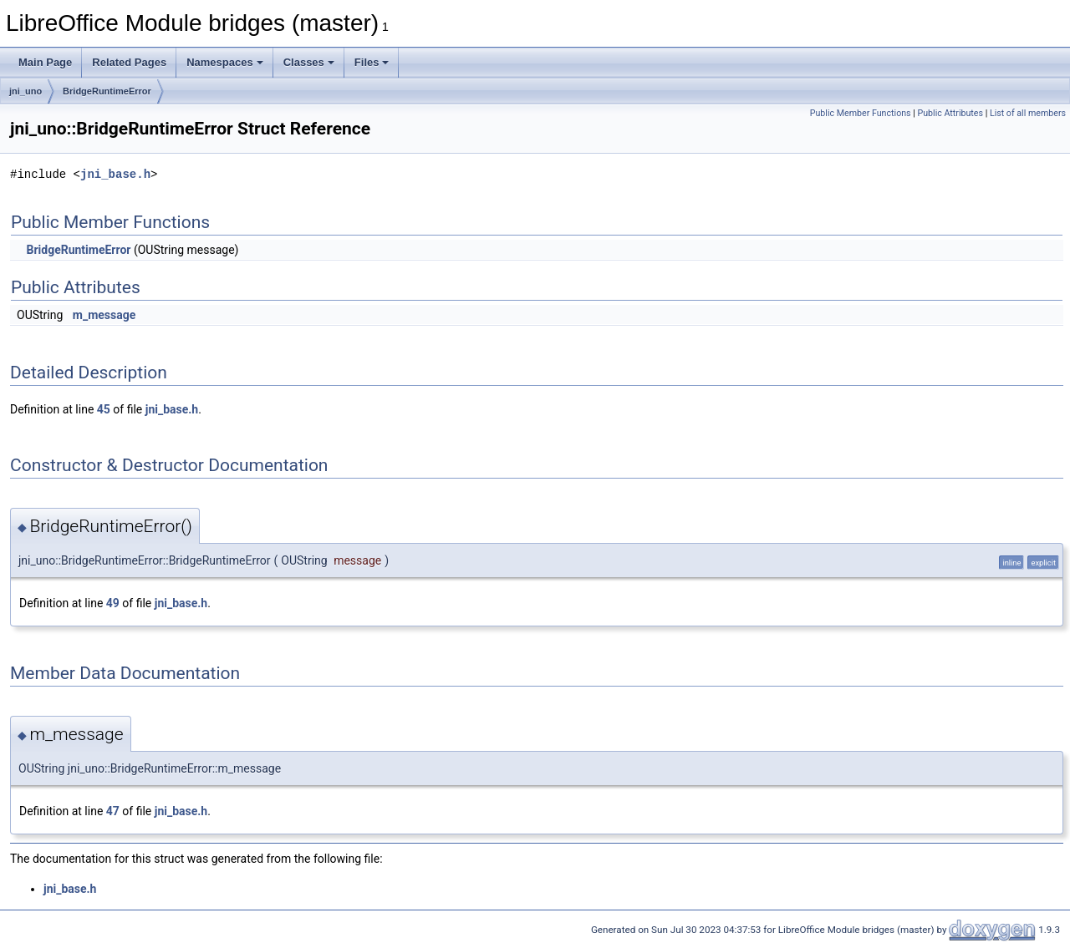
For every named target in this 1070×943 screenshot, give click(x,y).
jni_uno (25, 91)
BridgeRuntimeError (107, 91)
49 (113, 603)
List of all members (1028, 113)
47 (113, 811)
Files (372, 62)
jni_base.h (115, 174)
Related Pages (129, 62)
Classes (308, 62)
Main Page (45, 62)
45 (103, 409)
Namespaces (224, 62)
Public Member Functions (860, 113)
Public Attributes (950, 113)
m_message (104, 315)
